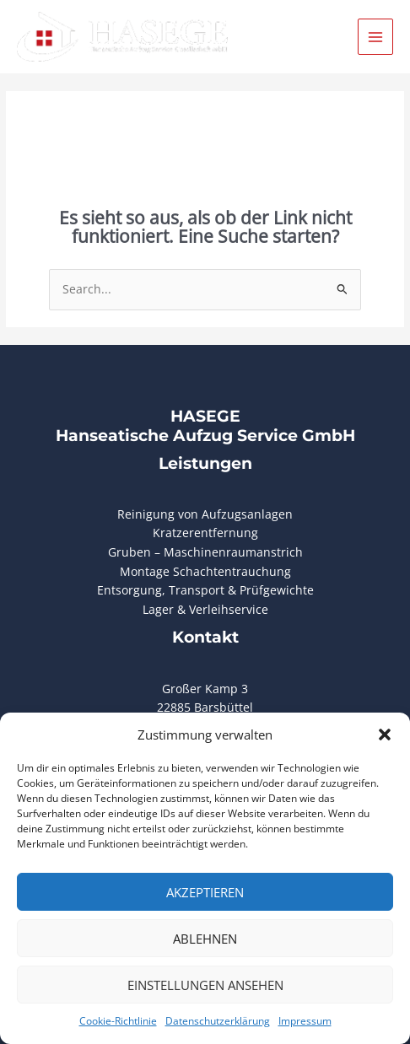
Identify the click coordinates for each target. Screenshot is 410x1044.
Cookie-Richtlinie (118, 1021)
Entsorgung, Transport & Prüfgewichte (205, 590)
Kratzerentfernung (205, 533)
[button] (384, 734)
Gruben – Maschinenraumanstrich (205, 552)
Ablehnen (205, 938)
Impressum (305, 1021)
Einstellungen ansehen (205, 985)
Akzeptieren (205, 892)
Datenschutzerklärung (217, 1021)
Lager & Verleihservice (205, 609)
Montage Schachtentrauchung (205, 571)
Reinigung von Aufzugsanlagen (205, 514)
